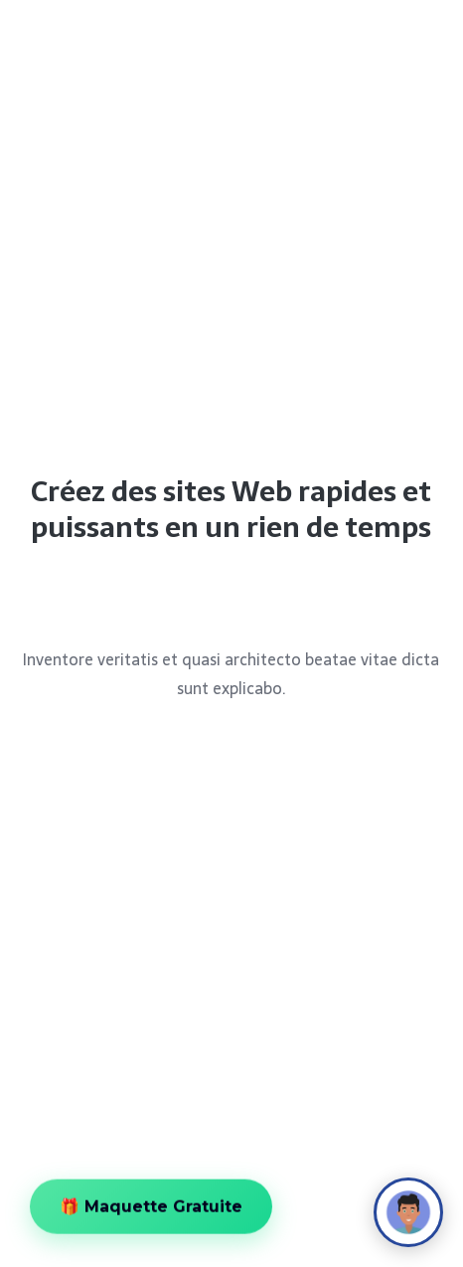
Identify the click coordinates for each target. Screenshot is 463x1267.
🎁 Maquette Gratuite (151, 1209)
